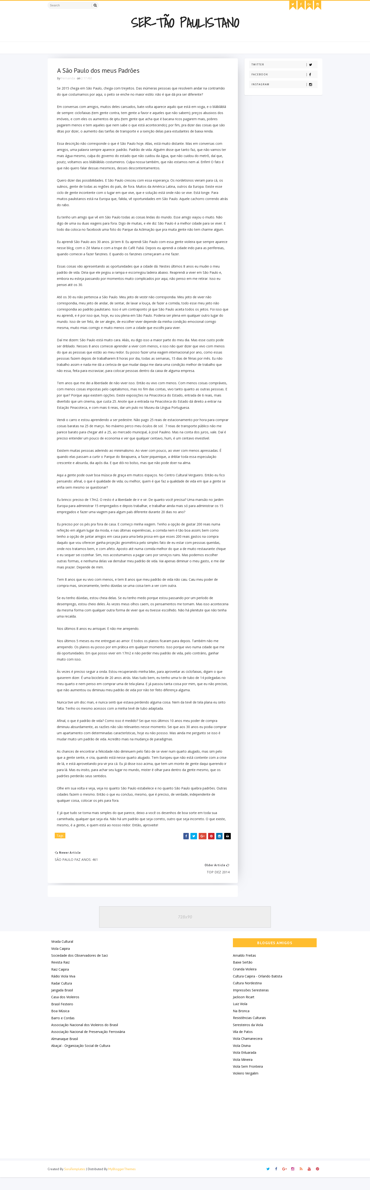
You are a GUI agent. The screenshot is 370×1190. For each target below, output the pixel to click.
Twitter (283, 64)
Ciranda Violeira (243, 982)
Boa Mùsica (62, 1024)
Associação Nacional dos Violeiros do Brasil (86, 1038)
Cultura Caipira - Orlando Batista (256, 989)
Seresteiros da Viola (246, 1037)
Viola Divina (240, 1058)
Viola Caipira (62, 961)
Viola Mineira (241, 1072)
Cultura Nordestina (245, 996)
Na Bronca (239, 1024)
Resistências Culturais (247, 1030)
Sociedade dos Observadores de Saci (81, 968)
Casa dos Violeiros (67, 1010)
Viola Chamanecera (246, 1051)
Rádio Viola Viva (65, 989)
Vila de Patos (241, 1044)
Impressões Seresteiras (249, 1003)
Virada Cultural (64, 954)
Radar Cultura (63, 996)
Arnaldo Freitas (242, 968)
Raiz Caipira (62, 982)
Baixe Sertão (241, 975)
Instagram (283, 84)
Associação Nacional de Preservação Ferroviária (90, 1044)
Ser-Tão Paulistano (185, 22)
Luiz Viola (238, 1017)
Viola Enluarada (243, 1065)
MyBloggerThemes (123, 1182)
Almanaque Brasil (66, 1051)
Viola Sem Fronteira (246, 1079)
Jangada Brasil (64, 1003)
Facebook (283, 74)
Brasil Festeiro (64, 1017)
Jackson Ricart (242, 1010)
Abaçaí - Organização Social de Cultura (82, 1058)
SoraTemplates (76, 1182)
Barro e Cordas (64, 1030)
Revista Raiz (62, 975)
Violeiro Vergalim (244, 1086)
